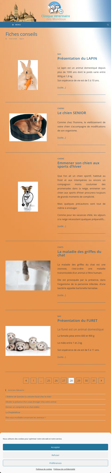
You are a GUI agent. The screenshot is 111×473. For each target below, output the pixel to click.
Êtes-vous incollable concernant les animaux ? (25, 417)
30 (86, 380)
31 (93, 380)
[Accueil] (6, 38)
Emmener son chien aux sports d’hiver (78, 164)
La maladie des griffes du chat (79, 253)
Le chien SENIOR (71, 112)
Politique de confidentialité (64, 469)
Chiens (60, 108)
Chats (60, 247)
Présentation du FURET (77, 320)
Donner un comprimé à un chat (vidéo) (22, 407)
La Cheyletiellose (12, 412)
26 (56, 380)
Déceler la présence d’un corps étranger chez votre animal (30, 401)
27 (63, 380)
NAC (59, 54)
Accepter (55, 447)
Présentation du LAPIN (77, 58)
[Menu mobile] (16, 25)
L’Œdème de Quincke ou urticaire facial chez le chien (28, 396)
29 (78, 380)
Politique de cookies (44, 469)
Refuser (55, 455)
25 (48, 380)
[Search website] (108, 25)
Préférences (55, 463)
